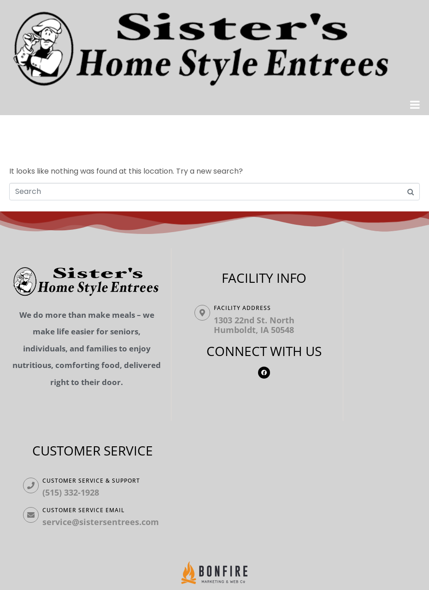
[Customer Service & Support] (31, 485)
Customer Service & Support (91, 481)
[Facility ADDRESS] (202, 313)
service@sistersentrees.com (100, 521)
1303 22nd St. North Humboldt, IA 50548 (254, 325)
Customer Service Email (83, 510)
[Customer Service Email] (31, 515)
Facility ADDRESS (242, 308)
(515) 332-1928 (70, 492)
